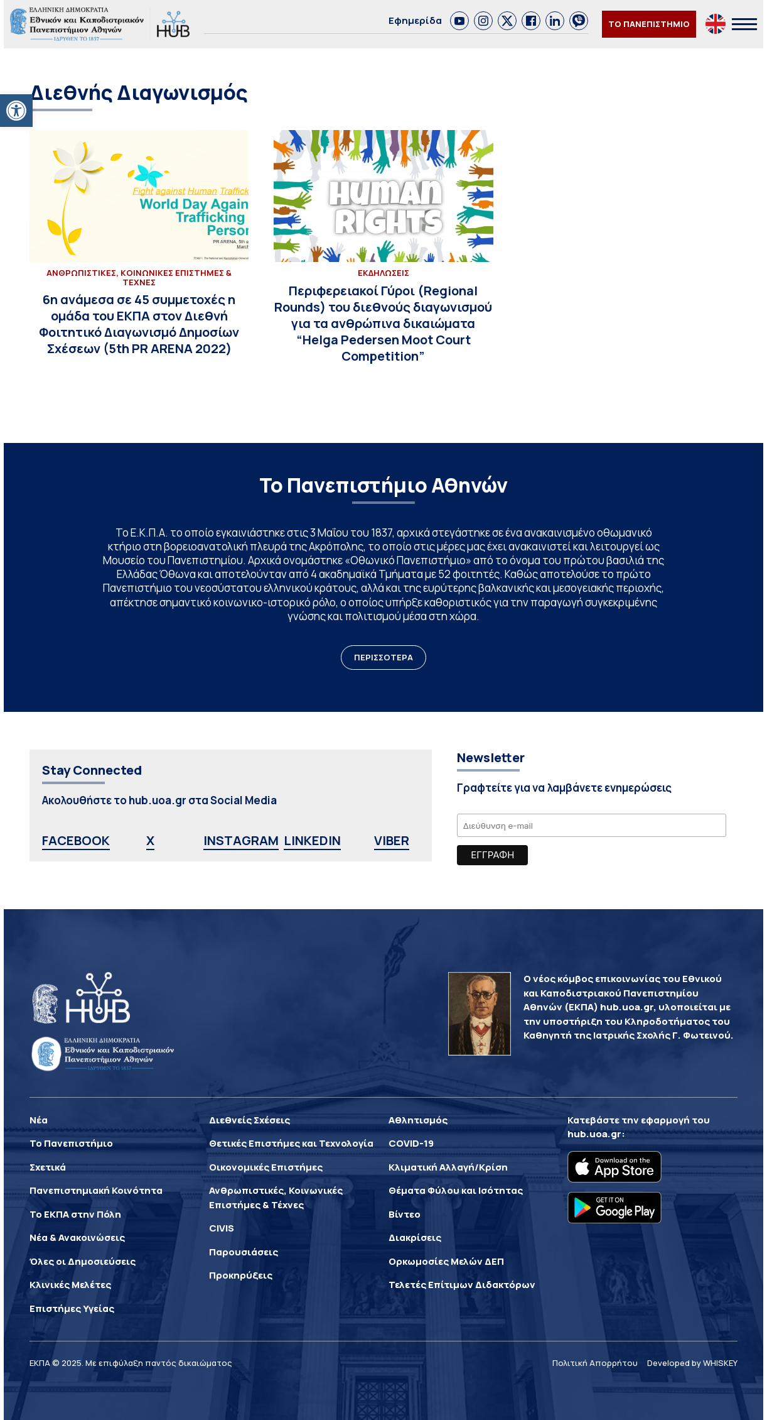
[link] (459, 20)
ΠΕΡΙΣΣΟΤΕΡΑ (383, 657)
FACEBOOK (76, 840)
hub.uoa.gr (594, 1133)
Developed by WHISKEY (692, 1362)
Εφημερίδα (415, 20)
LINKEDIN (312, 840)
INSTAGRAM (241, 840)
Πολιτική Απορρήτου (595, 1362)
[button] (16, 110)
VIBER (391, 840)
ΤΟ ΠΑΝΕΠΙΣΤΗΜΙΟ (649, 24)
